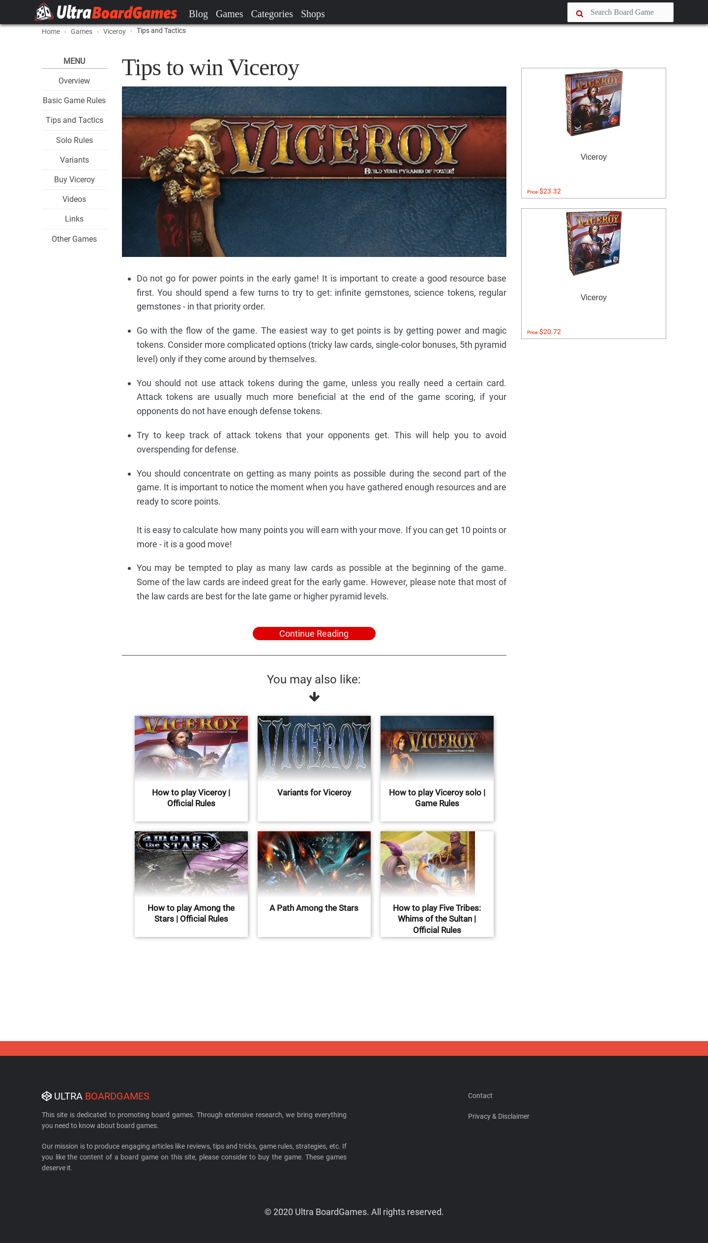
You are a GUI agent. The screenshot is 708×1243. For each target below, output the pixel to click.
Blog (198, 13)
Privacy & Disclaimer (499, 1116)
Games (229, 13)
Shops (313, 13)
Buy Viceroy (74, 179)
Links (74, 219)
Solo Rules (74, 140)
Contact (480, 1096)
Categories (272, 13)
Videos (74, 199)
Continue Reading (314, 633)
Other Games (74, 239)
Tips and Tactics (74, 120)
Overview (74, 80)
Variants (74, 160)
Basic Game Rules (74, 100)
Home (51, 31)
